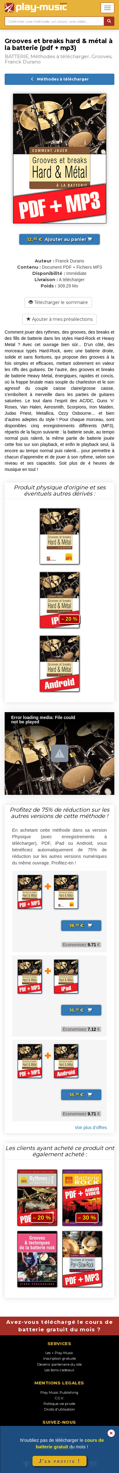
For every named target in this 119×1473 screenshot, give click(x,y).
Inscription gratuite (59, 1358)
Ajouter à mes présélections (59, 319)
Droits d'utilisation (59, 1409)
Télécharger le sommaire (58, 302)
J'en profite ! (59, 1461)
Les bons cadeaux (59, 1370)
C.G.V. (59, 1398)
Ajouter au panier (59, 239)
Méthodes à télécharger (59, 79)
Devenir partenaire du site (59, 1364)
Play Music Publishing (59, 1392)
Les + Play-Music (59, 1353)
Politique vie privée (59, 1404)
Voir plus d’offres (91, 1127)
